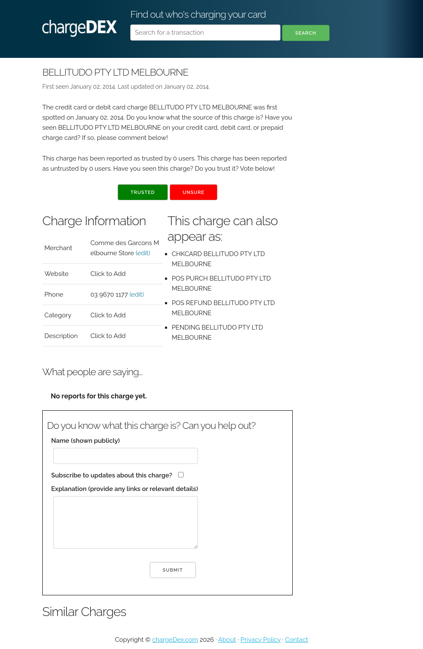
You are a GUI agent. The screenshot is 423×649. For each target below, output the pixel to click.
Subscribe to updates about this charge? (111, 475)
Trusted (143, 192)
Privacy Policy (261, 640)
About (227, 640)
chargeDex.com (175, 640)
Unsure (194, 192)
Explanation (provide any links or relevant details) (124, 489)
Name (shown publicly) (85, 440)
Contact (296, 640)
